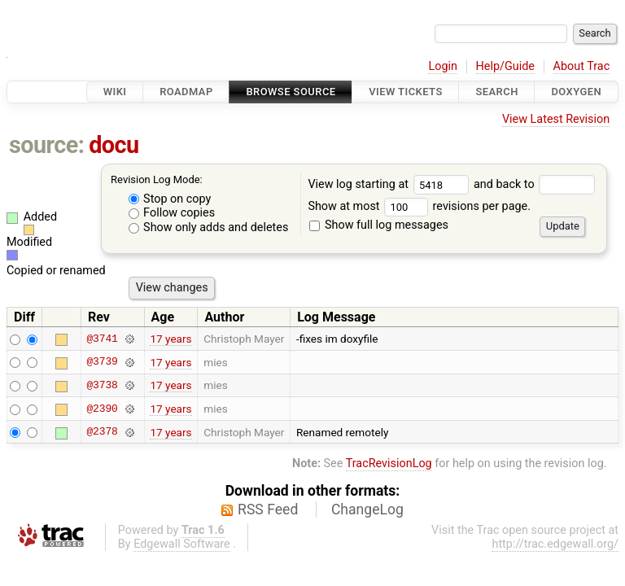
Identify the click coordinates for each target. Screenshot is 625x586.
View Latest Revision (556, 119)
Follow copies (172, 213)
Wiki (115, 91)
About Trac (581, 66)
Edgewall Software (181, 544)
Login (442, 66)
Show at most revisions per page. (419, 206)
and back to (534, 184)
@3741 (101, 338)
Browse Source (290, 91)
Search (496, 91)
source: (47, 145)
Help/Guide (505, 66)
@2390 (101, 408)
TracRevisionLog (389, 463)
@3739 (101, 362)
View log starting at (391, 184)
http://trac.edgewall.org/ (555, 544)
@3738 (101, 385)
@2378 (101, 432)
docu (114, 145)
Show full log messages (378, 225)
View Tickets (405, 91)
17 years (170, 338)
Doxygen (576, 91)
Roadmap (186, 91)
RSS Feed (268, 509)
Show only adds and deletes (209, 227)
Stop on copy (170, 199)
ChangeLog (367, 509)
